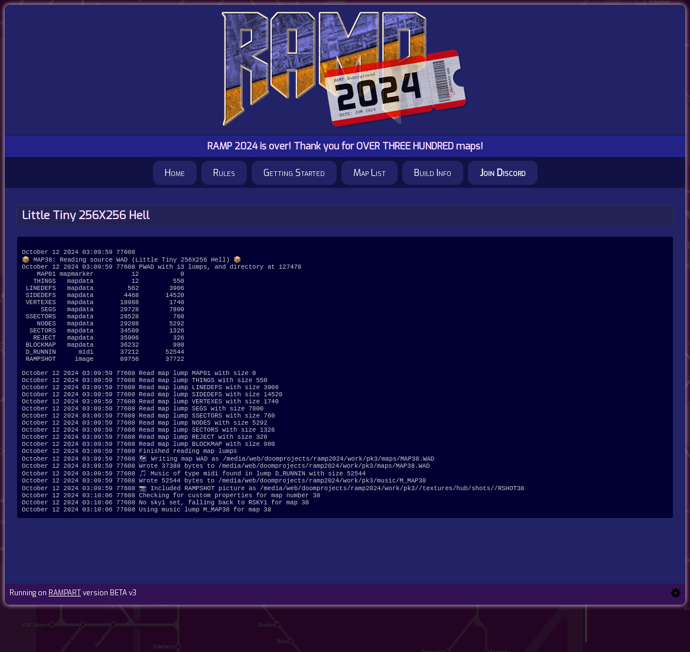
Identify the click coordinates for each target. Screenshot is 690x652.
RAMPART (64, 635)
